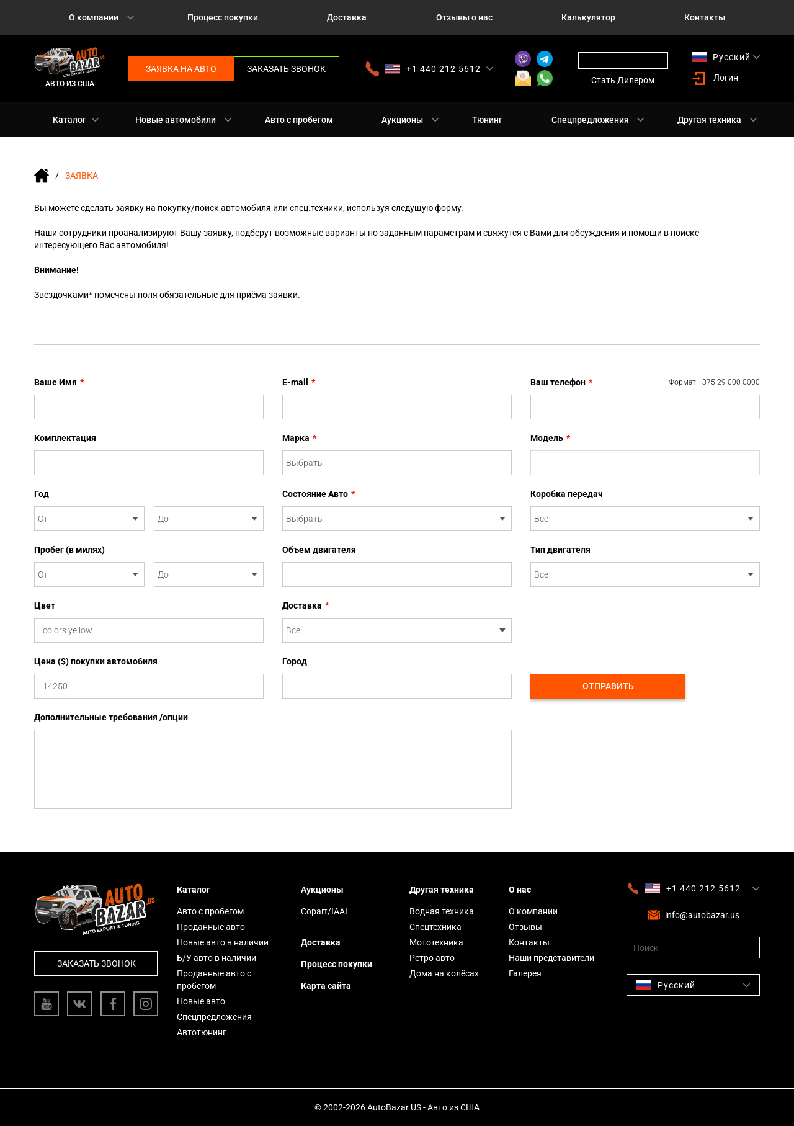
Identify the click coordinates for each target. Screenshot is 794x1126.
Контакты (704, 17)
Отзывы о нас (464, 17)
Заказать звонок (286, 69)
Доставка (347, 17)
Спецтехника (435, 927)
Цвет (44, 605)
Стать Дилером (622, 80)
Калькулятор (588, 17)
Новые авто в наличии (223, 942)
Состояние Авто (318, 494)
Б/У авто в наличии (216, 958)
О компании (93, 17)
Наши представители (551, 958)
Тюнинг (487, 120)
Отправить (608, 686)
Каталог (69, 120)
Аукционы (402, 120)
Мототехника (436, 942)
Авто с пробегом (299, 120)
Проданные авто (211, 927)
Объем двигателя (319, 550)
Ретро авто (432, 958)
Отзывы (525, 927)
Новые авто (201, 1001)
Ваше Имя (59, 382)
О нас (520, 890)
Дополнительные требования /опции (111, 717)
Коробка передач (566, 494)
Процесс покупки (222, 17)
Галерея (525, 973)
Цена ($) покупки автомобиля (96, 661)
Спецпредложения (590, 120)
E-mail (298, 382)
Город (294, 661)
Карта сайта (326, 986)
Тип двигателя (560, 550)
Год (41, 494)
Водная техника (441, 911)
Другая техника (709, 120)
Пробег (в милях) (69, 550)
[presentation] (624, 623)
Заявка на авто (181, 69)
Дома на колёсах (444, 973)
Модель (550, 438)
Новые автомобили (175, 120)
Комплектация (65, 438)
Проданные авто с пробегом (214, 979)
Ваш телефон (645, 382)
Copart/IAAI (324, 911)
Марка (299, 438)
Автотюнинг (201, 1032)
